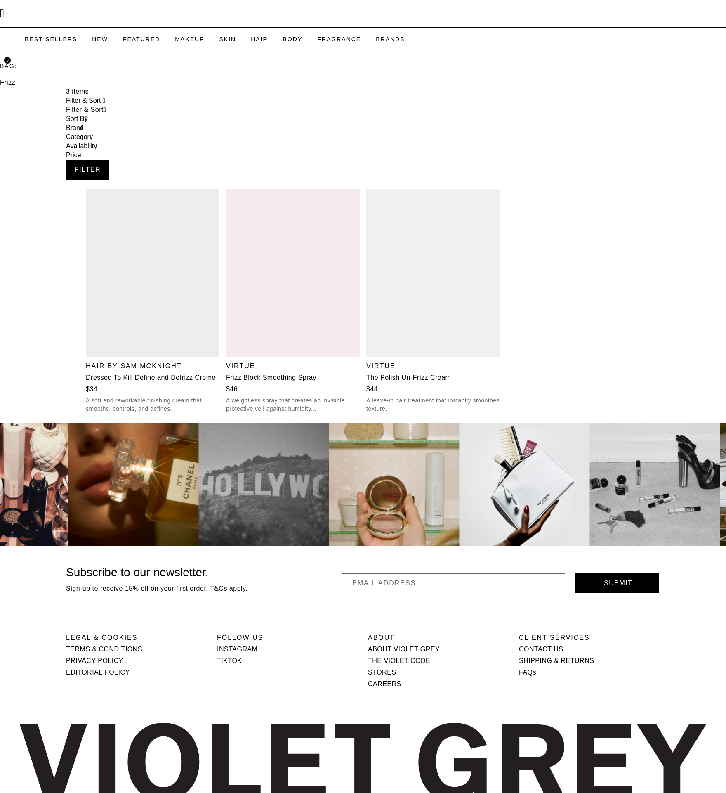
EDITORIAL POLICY (98, 672)
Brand (75, 127)
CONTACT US (541, 649)
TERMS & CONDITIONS (104, 649)
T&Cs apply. (229, 588)
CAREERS (384, 683)
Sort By (76, 118)
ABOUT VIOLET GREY (404, 649)
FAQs (527, 672)
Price (73, 155)
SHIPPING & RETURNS (556, 660)
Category (79, 136)
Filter (88, 169)
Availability (81, 145)
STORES (382, 672)
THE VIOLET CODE (399, 660)
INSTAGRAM (237, 649)
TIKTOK (229, 660)
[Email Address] (453, 583)
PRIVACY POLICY (94, 660)
